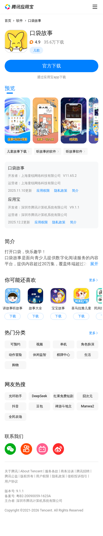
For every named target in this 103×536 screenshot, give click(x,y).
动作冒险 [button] (15, 355)
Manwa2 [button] (87, 406)
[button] (19, 7)
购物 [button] (15, 365)
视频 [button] (39, 344)
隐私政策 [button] (60, 190)
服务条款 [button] (51, 471)
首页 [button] (8, 20)
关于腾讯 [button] (11, 471)
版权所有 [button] (27, 476)
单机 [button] (63, 344)
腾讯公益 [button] (11, 476)
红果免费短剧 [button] (63, 396)
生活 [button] (87, 355)
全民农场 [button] (15, 417)
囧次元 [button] (88, 396)
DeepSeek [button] (39, 396)
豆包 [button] (39, 406)
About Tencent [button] (31, 471)
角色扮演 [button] (87, 344)
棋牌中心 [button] (63, 355)
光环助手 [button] (15, 396)
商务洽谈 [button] (67, 471)
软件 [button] (19, 20)
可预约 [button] (15, 344)
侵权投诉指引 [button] (77, 476)
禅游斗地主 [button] (63, 406)
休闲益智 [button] (39, 355)
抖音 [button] (15, 406)
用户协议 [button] (11, 481)
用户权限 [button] (42, 476)
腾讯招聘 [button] (83, 471)
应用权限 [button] (43, 190)
